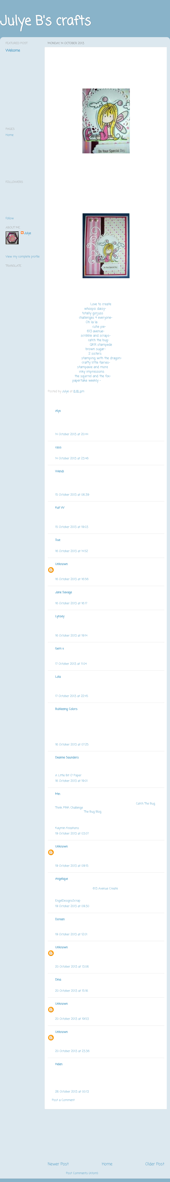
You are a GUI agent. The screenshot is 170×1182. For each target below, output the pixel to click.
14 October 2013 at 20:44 (71, 434)
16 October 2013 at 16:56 (72, 579)
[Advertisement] (106, 1135)
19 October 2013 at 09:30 (72, 906)
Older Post (154, 1164)
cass (58, 447)
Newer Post (58, 1164)
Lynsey (59, 616)
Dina (58, 979)
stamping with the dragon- (101, 358)
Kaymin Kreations (67, 828)
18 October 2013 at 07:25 (72, 744)
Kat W (59, 507)
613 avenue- (95, 331)
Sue (57, 540)
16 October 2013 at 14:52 (71, 551)
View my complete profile (23, 256)
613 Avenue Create (105, 888)
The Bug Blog (93, 811)
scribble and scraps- (96, 335)
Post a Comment (63, 1100)
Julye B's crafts (45, 21)
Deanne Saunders (67, 757)
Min (57, 794)
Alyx (58, 411)
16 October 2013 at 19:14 (71, 635)
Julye (27, 233)
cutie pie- (99, 326)
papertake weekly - (86, 380)
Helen (58, 1064)
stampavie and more (92, 367)
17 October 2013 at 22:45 (71, 696)
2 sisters (95, 353)
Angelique (61, 879)
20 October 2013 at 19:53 (72, 1019)
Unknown (61, 564)
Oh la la (91, 322)
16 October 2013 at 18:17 (71, 603)
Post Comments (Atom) (82, 1173)
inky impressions (91, 371)
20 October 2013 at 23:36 (72, 1051)
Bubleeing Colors (66, 709)
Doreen (60, 919)
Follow (10, 218)
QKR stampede (101, 344)
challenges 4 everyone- (95, 317)
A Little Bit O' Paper (68, 775)
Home (107, 1164)
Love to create (100, 304)
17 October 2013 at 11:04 (71, 664)
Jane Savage (63, 592)
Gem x (59, 648)
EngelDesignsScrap (67, 900)
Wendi (59, 471)
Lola (58, 677)
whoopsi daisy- (95, 308)
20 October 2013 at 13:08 (72, 966)
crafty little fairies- (96, 362)
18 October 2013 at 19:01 (71, 781)
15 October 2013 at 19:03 (71, 527)
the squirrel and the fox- (93, 376)
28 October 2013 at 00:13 (72, 1091)
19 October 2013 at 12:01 (71, 934)
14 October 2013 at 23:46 (72, 458)
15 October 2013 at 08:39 (72, 495)
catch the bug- (98, 340)
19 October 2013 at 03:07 (72, 833)
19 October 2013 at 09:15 (71, 866)
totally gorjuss (92, 313)
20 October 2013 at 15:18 (71, 991)
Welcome (13, 50)
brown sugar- (96, 349)
